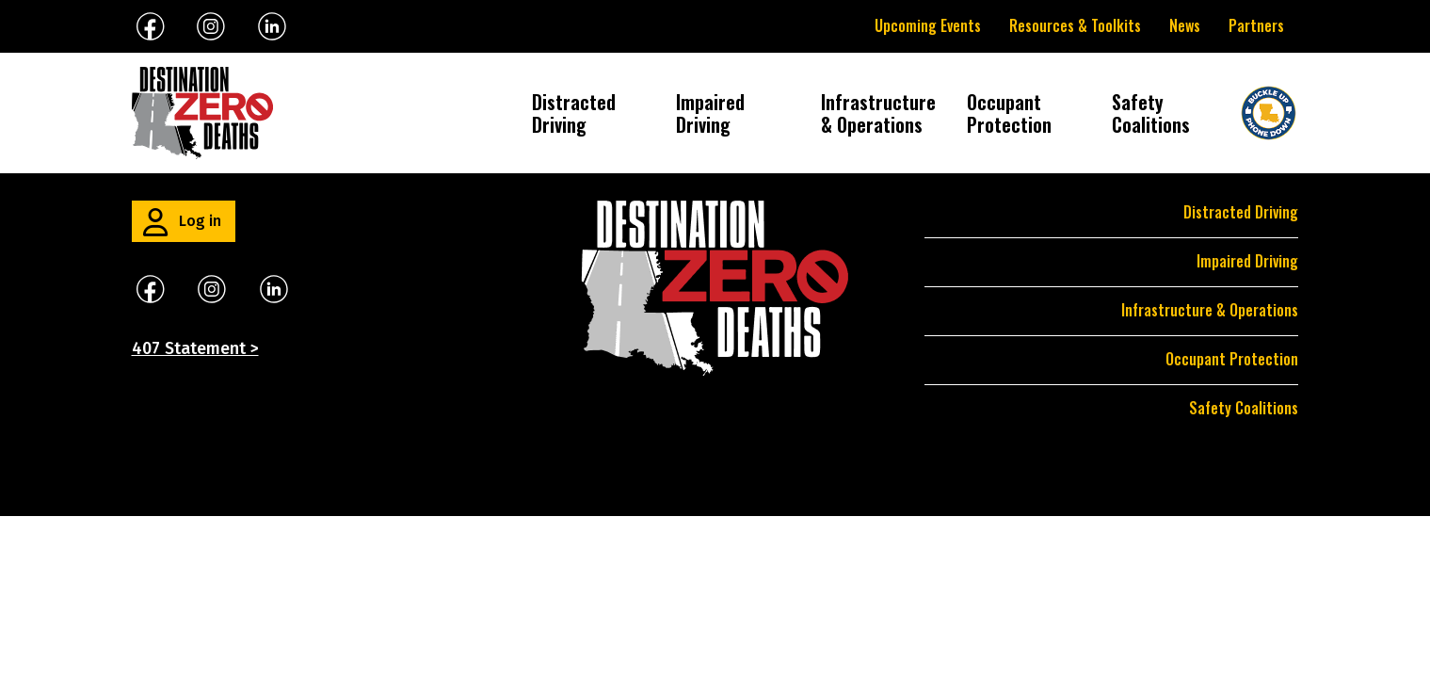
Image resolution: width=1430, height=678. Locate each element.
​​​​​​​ (274, 288)
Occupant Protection (1009, 113)
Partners (1256, 25)
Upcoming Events (928, 25)
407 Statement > (195, 348)
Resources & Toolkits (1075, 25)
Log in (200, 221)
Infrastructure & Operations (880, 113)
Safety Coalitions (1151, 113)
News (1184, 25)
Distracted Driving (574, 113)
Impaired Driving (710, 113)
